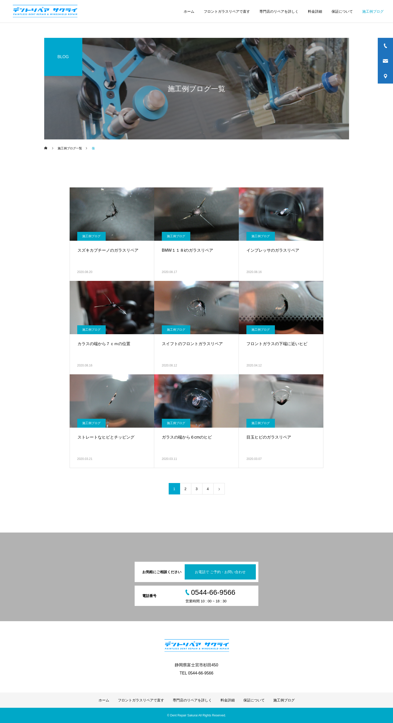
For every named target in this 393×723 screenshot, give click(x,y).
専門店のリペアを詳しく (278, 11)
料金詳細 (315, 11)
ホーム (189, 11)
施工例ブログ (373, 11)
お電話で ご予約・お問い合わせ (220, 572)
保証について (342, 11)
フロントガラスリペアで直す (227, 11)
